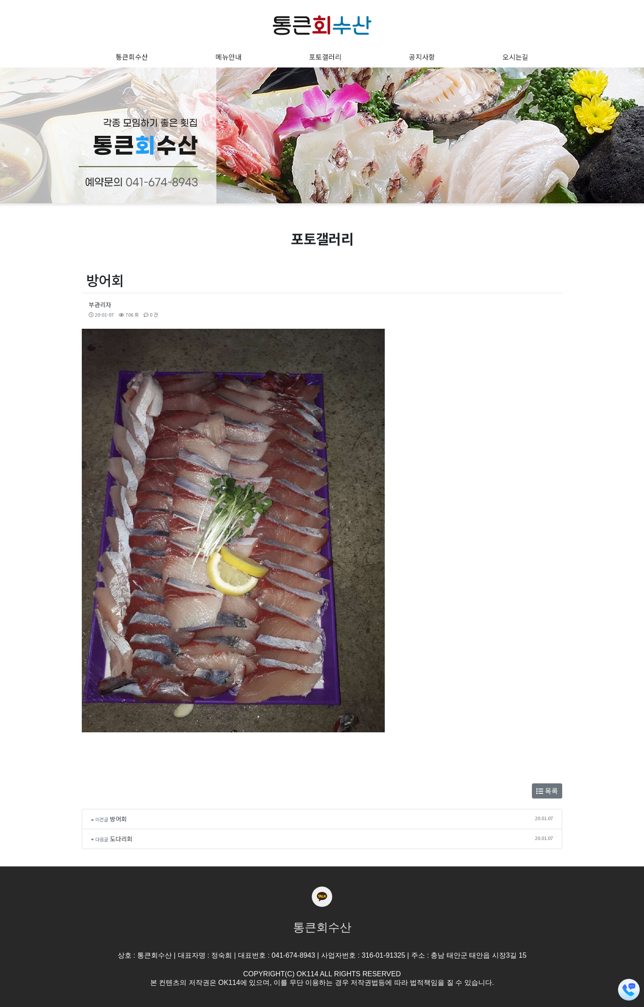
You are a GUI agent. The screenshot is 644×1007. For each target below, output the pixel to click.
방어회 (118, 819)
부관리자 (100, 304)
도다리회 (121, 838)
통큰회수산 (322, 927)
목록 (547, 791)
